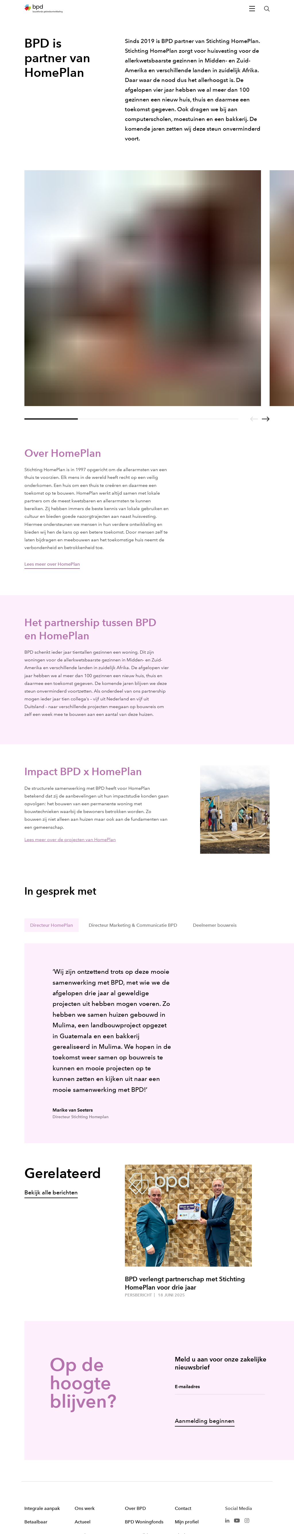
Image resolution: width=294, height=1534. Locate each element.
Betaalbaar (35, 1418)
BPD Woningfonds (144, 1418)
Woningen (85, 1432)
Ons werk (84, 1405)
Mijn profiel (187, 1418)
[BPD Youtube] (237, 1416)
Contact (183, 1405)
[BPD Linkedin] (227, 1416)
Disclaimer (222, 1506)
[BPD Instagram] (246, 1416)
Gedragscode (139, 1473)
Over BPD (135, 1405)
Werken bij (136, 1459)
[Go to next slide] (266, 315)
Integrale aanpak (42, 1405)
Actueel (82, 1418)
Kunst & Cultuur (141, 1446)
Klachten (184, 1432)
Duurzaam (35, 1432)
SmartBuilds (137, 1432)
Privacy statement (256, 1506)
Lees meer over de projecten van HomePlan (70, 736)
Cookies (195, 1506)
